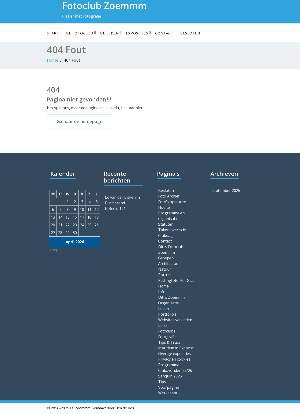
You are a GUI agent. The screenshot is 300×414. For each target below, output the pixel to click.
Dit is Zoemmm (171, 297)
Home (52, 60)
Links (163, 325)
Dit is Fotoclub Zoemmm (170, 249)
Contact (164, 33)
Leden (163, 308)
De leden (111, 32)
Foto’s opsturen (172, 201)
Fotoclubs (166, 331)
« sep (53, 249)
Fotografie (167, 336)
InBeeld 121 (115, 208)
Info (161, 291)
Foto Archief (169, 196)
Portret (164, 274)
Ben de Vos (125, 408)
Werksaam (167, 392)
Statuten (165, 224)
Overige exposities (174, 353)
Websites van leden (175, 319)
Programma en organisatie (171, 215)
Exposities (138, 32)
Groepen (166, 258)
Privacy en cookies (174, 359)
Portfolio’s (167, 314)
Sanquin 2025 (170, 376)
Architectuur (169, 263)
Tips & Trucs (169, 342)
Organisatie (168, 303)
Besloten (190, 33)
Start (53, 33)
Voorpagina (168, 387)
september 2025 (226, 190)
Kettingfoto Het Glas (176, 280)
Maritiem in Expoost (176, 348)
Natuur (164, 269)
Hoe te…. (165, 207)
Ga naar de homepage (79, 121)
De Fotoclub (81, 32)
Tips (162, 381)
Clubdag (165, 235)
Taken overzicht (172, 229)
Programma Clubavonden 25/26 (175, 367)
